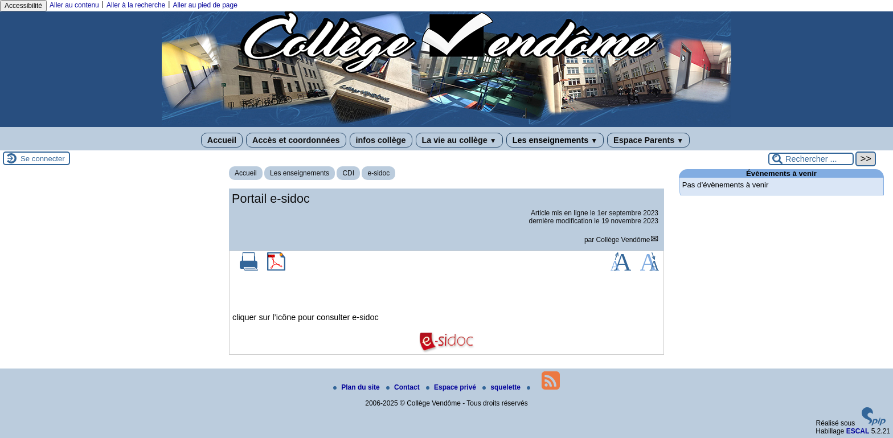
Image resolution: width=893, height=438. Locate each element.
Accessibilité (23, 6)
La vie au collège (459, 140)
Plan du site (357, 387)
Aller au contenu (74, 5)
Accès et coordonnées (296, 140)
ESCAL (858, 431)
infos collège (381, 140)
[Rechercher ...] (811, 159)
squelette (502, 387)
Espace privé (452, 387)
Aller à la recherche (135, 5)
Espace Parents (648, 140)
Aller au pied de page (205, 5)
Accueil (221, 140)
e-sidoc (378, 173)
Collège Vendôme (623, 240)
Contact (403, 387)
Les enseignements (555, 140)
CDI (348, 173)
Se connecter (43, 158)
